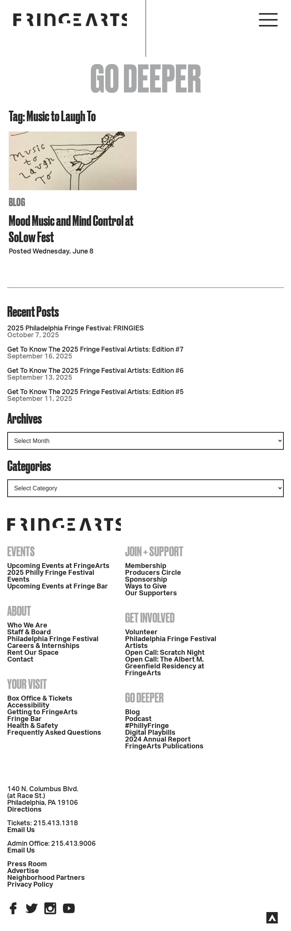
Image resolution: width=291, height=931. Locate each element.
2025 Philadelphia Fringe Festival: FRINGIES (75, 328)
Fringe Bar (24, 719)
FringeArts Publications (164, 746)
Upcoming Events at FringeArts (58, 566)
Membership (145, 566)
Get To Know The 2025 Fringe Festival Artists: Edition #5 (95, 392)
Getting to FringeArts (42, 712)
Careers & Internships (43, 646)
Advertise (23, 871)
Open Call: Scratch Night (165, 652)
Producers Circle (153, 573)
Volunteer (141, 632)
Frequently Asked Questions (54, 732)
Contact (20, 659)
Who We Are (27, 625)
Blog (132, 712)
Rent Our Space (33, 652)
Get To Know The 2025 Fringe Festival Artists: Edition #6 (95, 371)
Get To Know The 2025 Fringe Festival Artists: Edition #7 (95, 349)
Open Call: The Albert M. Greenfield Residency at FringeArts (164, 666)
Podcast (138, 719)
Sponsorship (146, 579)
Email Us (21, 830)
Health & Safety (32, 726)
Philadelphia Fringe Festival (53, 639)
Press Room (27, 864)
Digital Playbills (150, 732)
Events (21, 551)
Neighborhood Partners (46, 878)
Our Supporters (151, 593)
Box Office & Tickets (39, 698)
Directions (24, 809)
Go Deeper (144, 697)
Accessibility (28, 705)
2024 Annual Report (158, 739)
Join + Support (154, 551)
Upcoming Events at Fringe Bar (57, 586)
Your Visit (27, 684)
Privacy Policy (30, 884)
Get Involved (150, 617)
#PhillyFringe (147, 726)
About (19, 610)
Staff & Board (29, 632)
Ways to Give (146, 586)
